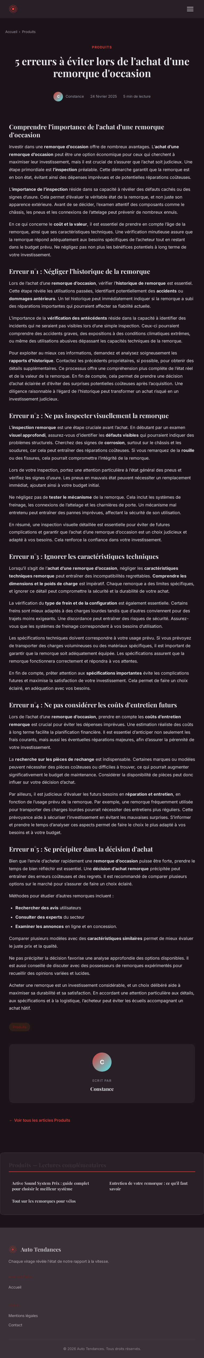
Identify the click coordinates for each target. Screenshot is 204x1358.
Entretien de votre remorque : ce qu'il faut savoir (148, 1185)
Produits (29, 32)
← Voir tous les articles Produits (39, 1120)
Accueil (11, 32)
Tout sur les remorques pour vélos (44, 1201)
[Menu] (190, 9)
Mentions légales (23, 1315)
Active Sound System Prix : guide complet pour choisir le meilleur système (50, 1185)
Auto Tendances (34, 1249)
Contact (15, 1325)
